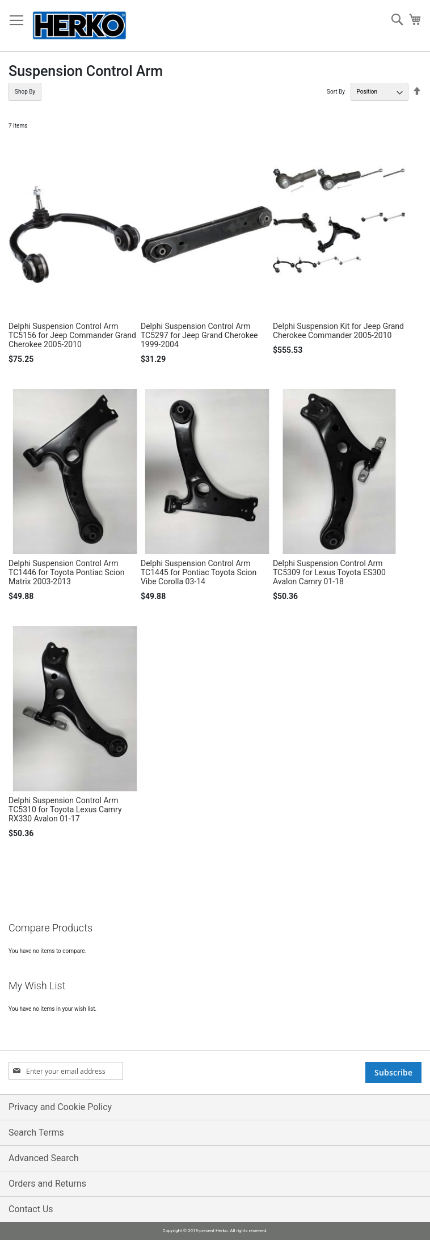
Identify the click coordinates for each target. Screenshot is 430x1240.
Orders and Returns (47, 1183)
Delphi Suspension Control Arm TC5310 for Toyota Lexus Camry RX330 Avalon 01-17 (65, 809)
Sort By (336, 91)
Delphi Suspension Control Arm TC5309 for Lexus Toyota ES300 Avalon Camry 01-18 (329, 572)
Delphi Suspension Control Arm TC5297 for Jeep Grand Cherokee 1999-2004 (199, 335)
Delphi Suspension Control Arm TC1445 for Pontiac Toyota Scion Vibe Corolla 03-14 (198, 572)
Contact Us (31, 1209)
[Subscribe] (393, 1072)
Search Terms (36, 1132)
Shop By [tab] (25, 91)
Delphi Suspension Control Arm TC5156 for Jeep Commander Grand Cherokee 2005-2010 (72, 335)
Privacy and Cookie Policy (60, 1107)
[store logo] (79, 26)
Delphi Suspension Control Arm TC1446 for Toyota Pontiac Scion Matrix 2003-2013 (66, 572)
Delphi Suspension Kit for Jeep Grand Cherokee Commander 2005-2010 (338, 331)
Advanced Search (44, 1158)
